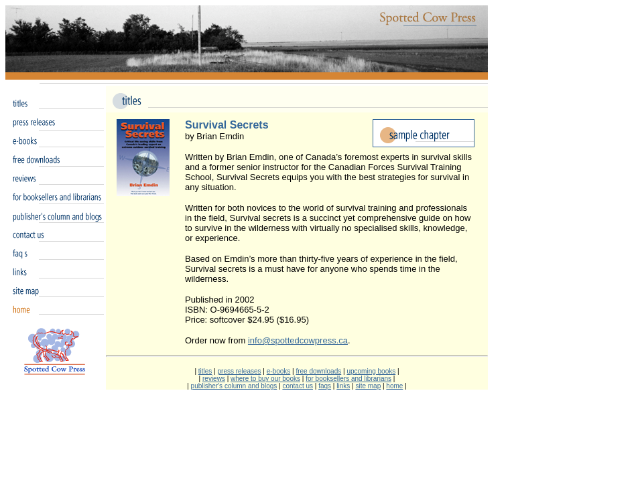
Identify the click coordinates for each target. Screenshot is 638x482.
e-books (279, 371)
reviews (213, 378)
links (343, 386)
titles (205, 371)
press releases (239, 371)
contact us (297, 386)
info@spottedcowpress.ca (298, 340)
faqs (324, 386)
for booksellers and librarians (348, 378)
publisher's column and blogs (234, 386)
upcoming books (370, 371)
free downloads (318, 371)
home (394, 386)
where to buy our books (265, 378)
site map (368, 386)
